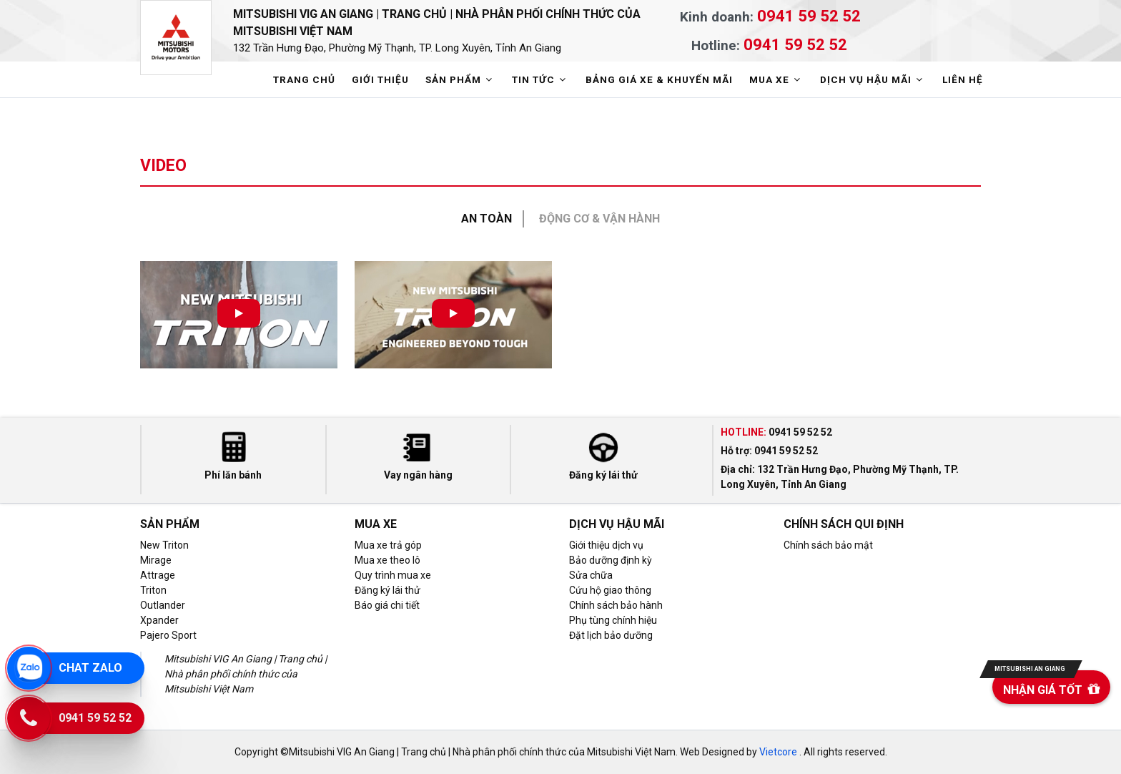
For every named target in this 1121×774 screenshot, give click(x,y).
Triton (153, 590)
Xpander (159, 620)
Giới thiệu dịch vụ (606, 545)
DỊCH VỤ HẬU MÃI (873, 79)
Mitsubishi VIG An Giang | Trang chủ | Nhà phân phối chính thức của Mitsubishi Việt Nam (454, 32)
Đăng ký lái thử (387, 590)
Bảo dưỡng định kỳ (610, 560)
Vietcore (778, 752)
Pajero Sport (168, 635)
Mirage (156, 560)
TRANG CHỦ (304, 79)
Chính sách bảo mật (828, 545)
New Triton (164, 545)
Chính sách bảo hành (616, 605)
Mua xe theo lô (387, 560)
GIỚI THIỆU (380, 79)
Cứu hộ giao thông (610, 590)
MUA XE (776, 79)
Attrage (157, 575)
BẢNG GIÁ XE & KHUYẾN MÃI (659, 79)
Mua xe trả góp (388, 545)
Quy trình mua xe (393, 575)
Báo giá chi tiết (387, 605)
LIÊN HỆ (962, 79)
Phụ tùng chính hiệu (613, 620)
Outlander (162, 605)
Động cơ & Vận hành (599, 218)
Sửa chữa (591, 575)
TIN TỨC (540, 79)
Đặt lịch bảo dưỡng (611, 635)
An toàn (486, 218)
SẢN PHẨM (460, 79)
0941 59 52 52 (809, 15)
